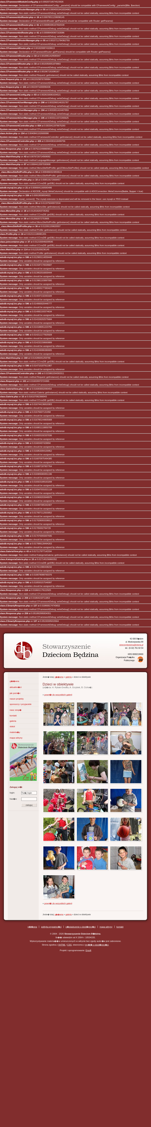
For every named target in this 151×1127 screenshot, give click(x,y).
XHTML (62, 945)
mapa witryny (16, 738)
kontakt (13, 715)
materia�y (15, 732)
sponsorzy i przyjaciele (21, 704)
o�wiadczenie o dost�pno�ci (81, 927)
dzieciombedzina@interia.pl (131, 645)
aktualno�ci (15, 687)
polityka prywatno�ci (51, 927)
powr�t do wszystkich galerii (58, 695)
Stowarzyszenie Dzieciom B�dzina (49, 647)
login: (23, 792)
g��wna (14, 681)
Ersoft (88, 950)
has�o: (23, 799)
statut (12, 726)
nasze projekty (17, 699)
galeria (13, 721)
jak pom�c (15, 693)
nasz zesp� (15, 710)
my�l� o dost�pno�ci (97, 945)
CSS (69, 945)
